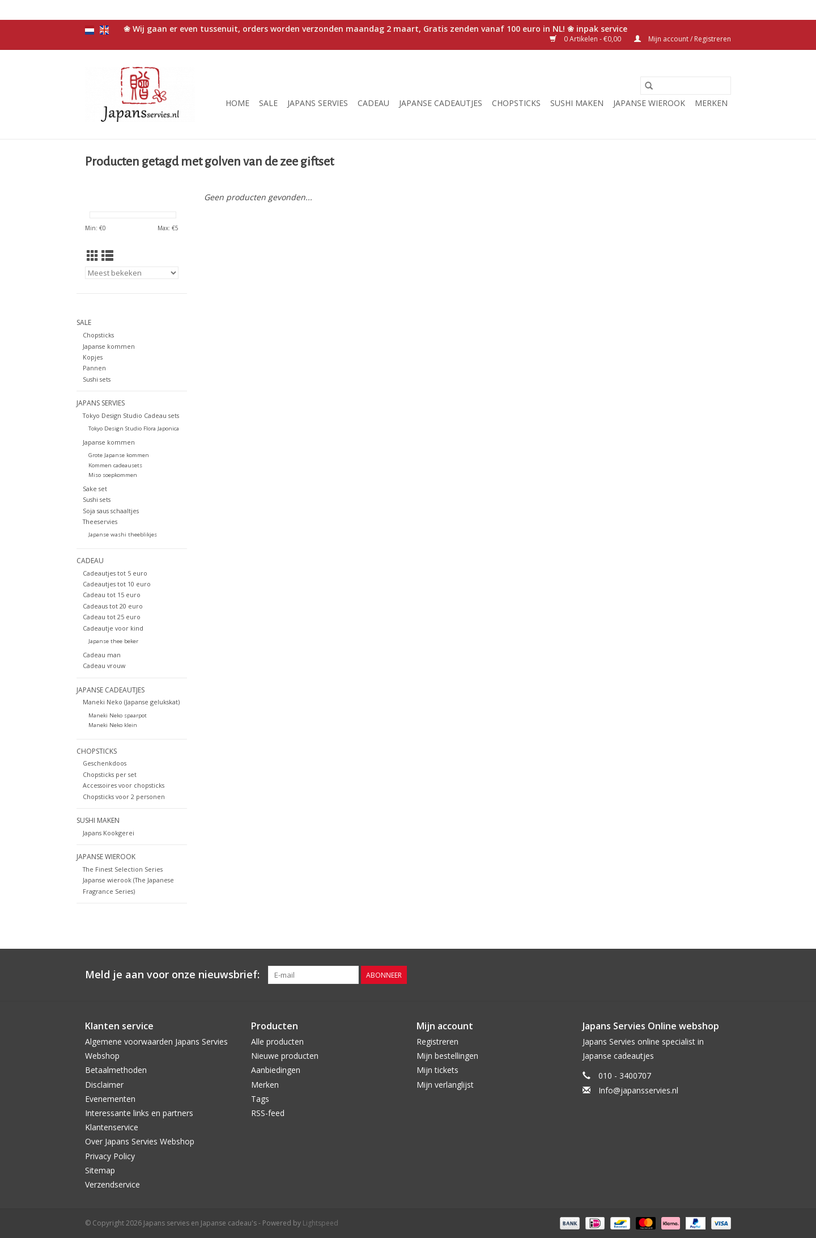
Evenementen (110, 1098)
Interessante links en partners (139, 1113)
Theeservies (100, 521)
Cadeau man (102, 654)
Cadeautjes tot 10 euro (117, 584)
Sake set (95, 488)
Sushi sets (96, 379)
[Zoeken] (685, 86)
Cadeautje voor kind (113, 628)
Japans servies (317, 103)
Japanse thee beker (113, 641)
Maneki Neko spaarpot (117, 715)
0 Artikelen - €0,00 (586, 39)
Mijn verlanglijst (445, 1084)
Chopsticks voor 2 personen (124, 796)
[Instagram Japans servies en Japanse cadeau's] (722, 975)
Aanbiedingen (275, 1069)
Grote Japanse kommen (118, 455)
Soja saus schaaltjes (111, 510)
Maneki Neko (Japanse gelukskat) (131, 702)
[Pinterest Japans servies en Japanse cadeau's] (701, 975)
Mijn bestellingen (447, 1055)
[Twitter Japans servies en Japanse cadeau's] (681, 975)
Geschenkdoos (104, 763)
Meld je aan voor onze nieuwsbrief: (172, 975)
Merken (711, 103)
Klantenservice (111, 1127)
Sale (268, 103)
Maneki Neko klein (112, 725)
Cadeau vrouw (104, 665)
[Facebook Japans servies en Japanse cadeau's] (661, 975)
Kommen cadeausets (115, 465)
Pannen (94, 368)
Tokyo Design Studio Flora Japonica (133, 428)
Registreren (437, 1041)
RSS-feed (267, 1113)
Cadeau (373, 103)
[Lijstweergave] (107, 256)
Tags (260, 1098)
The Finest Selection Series (123, 869)
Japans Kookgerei (108, 833)
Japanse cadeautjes (440, 103)
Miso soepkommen (112, 475)
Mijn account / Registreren (682, 39)
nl (89, 30)
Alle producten (277, 1041)
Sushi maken (577, 103)
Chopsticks (516, 103)
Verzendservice (112, 1184)
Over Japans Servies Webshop (139, 1141)
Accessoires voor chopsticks (123, 785)
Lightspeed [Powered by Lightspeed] (320, 1223)
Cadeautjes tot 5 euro (115, 573)
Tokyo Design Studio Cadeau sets (131, 415)
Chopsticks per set (110, 774)
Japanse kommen (109, 346)
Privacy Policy (110, 1156)
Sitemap (100, 1170)
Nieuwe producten (284, 1055)
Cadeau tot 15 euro (112, 594)
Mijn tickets (437, 1069)
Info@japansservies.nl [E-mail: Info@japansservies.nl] (638, 1090)
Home (237, 103)
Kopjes (93, 357)
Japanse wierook (649, 103)
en (104, 30)
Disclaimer (104, 1084)
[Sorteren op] (131, 273)
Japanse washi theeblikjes (122, 534)
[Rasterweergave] (93, 256)
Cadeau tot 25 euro (112, 616)
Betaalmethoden (116, 1069)
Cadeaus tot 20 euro (113, 606)
